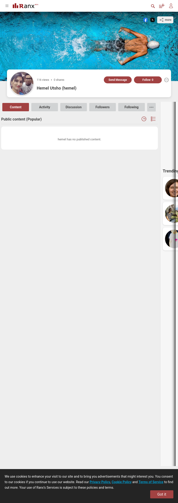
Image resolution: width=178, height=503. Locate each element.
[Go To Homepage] (25, 5)
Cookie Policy (122, 482)
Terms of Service (151, 482)
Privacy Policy (100, 482)
